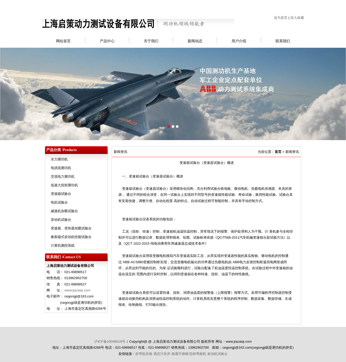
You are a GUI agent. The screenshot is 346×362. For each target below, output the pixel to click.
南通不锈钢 (179, 354)
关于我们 (151, 41)
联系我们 (282, 41)
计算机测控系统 (62, 246)
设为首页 (280, 18)
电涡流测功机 (61, 168)
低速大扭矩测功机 (64, 185)
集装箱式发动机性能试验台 (71, 237)
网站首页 (63, 41)
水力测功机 (59, 159)
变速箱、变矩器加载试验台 (71, 228)
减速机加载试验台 (64, 211)
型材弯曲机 (197, 354)
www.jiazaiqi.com (77, 290)
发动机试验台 (61, 220)
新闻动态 (195, 41)
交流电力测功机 (62, 177)
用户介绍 (239, 41)
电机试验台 (59, 202)
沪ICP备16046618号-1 (111, 341)
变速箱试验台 (61, 194)
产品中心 (107, 41)
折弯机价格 (143, 354)
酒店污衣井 (161, 354)
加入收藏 (297, 18)
